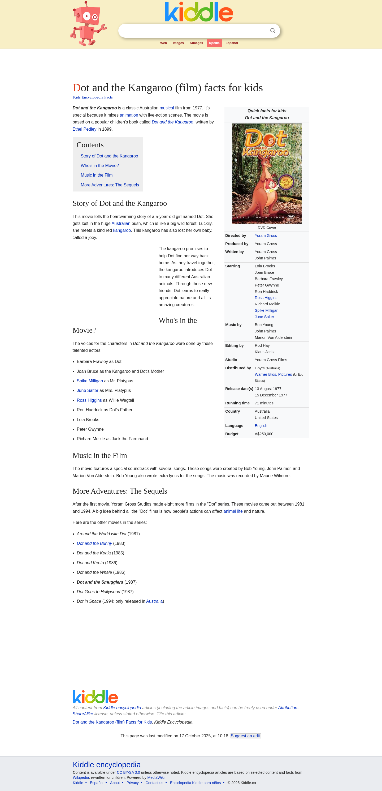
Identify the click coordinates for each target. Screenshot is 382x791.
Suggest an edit (245, 736)
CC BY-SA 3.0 (128, 772)
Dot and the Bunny (94, 543)
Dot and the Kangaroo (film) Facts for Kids (112, 722)
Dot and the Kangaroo (172, 122)
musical (167, 108)
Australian (120, 223)
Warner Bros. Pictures (273, 374)
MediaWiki (156, 777)
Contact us (154, 783)
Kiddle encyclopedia (122, 708)
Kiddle (78, 783)
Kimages (196, 43)
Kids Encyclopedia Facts (93, 97)
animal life (233, 511)
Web (163, 43)
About (115, 783)
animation (129, 115)
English (261, 426)
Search (272, 31)
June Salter (264, 317)
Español (231, 43)
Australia (154, 601)
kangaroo (122, 230)
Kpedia (214, 43)
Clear (261, 30)
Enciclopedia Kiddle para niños (195, 783)
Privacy (133, 783)
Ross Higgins (266, 298)
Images (178, 43)
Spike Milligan (267, 310)
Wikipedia (81, 777)
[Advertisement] (191, 63)
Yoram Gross (266, 235)
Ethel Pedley (85, 129)
